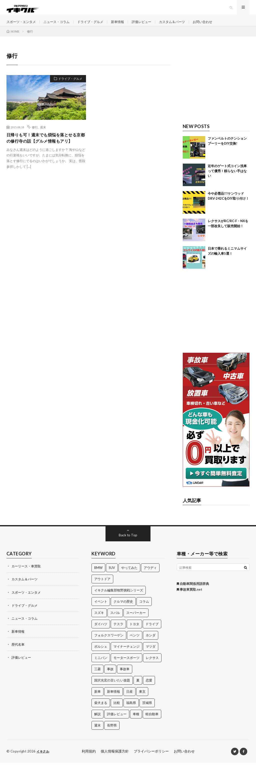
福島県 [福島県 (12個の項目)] (131, 709)
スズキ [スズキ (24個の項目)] (99, 619)
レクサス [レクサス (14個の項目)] (152, 664)
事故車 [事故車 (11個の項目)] (125, 675)
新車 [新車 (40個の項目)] (97, 698)
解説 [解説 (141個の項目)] (97, 720)
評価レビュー (149, 25)
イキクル (43, 758)
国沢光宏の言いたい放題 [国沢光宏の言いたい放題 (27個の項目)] (112, 687)
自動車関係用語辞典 (193, 590)
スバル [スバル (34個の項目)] (115, 619)
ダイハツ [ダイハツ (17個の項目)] (100, 630)
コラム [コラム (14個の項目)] (144, 608)
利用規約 (89, 757)
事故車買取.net (189, 596)
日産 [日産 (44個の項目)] (129, 698)
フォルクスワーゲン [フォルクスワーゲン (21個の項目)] (109, 642)
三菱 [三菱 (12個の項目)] (97, 675)
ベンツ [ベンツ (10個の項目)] (135, 642)
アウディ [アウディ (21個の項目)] (150, 574)
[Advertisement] (216, 89)
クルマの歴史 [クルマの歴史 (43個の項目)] (123, 608)
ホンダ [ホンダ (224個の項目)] (151, 642)
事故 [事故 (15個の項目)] (110, 675)
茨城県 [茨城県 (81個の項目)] (147, 709)
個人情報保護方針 (115, 757)
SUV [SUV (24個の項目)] (112, 574)
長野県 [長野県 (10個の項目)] (112, 732)
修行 (35, 133)
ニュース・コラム (60, 25)
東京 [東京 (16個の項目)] (142, 698)
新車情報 (124, 25)
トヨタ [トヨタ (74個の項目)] (134, 630)
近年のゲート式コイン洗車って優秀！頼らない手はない (227, 177)
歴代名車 (19, 650)
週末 (43, 133)
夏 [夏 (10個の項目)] (138, 687)
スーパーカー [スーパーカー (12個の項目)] (136, 619)
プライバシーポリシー (151, 757)
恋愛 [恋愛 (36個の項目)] (149, 687)
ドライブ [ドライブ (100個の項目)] (152, 630)
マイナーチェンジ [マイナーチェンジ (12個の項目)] (127, 653)
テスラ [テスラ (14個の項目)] (118, 630)
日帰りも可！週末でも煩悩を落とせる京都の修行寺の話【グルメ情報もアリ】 (45, 148)
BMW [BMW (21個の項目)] (98, 574)
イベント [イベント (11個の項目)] (100, 608)
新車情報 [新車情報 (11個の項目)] (113, 698)
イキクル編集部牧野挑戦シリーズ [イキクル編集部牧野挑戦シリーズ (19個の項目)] (118, 597)
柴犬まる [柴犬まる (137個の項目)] (100, 709)
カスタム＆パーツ (182, 25)
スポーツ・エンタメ (22, 25)
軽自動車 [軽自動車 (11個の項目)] (152, 720)
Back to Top (127, 541)
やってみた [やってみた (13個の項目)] (129, 574)
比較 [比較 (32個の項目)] (117, 709)
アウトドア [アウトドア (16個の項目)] (102, 585)
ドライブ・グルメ (96, 25)
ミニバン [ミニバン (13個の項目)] (100, 664)
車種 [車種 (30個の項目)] (136, 720)
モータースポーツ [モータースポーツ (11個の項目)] (127, 664)
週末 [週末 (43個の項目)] (97, 732)
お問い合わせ (214, 25)
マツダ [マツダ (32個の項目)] (151, 653)
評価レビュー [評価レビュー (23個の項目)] (116, 720)
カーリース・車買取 (27, 572)
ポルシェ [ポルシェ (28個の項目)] (100, 653)
